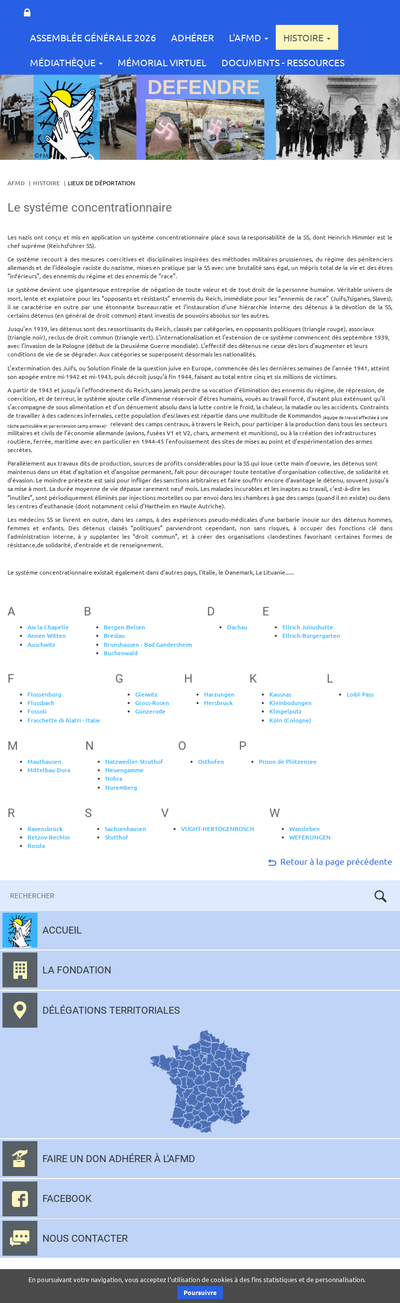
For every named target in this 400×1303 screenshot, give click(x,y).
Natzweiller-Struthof (134, 761)
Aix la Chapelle (48, 627)
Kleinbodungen (290, 703)
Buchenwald (121, 653)
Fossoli (36, 711)
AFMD (16, 183)
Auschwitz (41, 644)
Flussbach (40, 703)
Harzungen (219, 694)
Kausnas (280, 694)
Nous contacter (85, 1238)
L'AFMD (248, 37)
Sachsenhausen (125, 829)
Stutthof (116, 837)
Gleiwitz (146, 694)
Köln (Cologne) (290, 720)
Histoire (307, 37)
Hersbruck (218, 703)
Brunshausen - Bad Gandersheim (148, 644)
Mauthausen (44, 761)
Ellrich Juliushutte (307, 627)
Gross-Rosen (152, 703)
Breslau (114, 635)
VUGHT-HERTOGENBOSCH (217, 829)
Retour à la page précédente (329, 861)
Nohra (113, 778)
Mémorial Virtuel (162, 62)
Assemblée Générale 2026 (93, 37)
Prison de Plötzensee (288, 761)
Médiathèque (66, 62)
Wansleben (304, 829)
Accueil (62, 930)
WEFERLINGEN (310, 837)
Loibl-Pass (360, 694)
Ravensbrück (45, 829)
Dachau (237, 627)
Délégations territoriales (111, 1010)
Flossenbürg (44, 694)
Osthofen (211, 761)
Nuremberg (121, 787)
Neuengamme (124, 770)
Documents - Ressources (283, 62)
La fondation (76, 970)
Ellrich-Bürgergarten (311, 635)
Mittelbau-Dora (48, 770)
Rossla (36, 845)
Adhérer (192, 37)
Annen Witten (46, 635)
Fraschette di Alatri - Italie (63, 720)
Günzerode (150, 711)
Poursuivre (200, 1292)
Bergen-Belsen (124, 627)
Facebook (67, 1198)
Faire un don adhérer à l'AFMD (118, 1159)
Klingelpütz (285, 711)
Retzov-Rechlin (48, 837)
